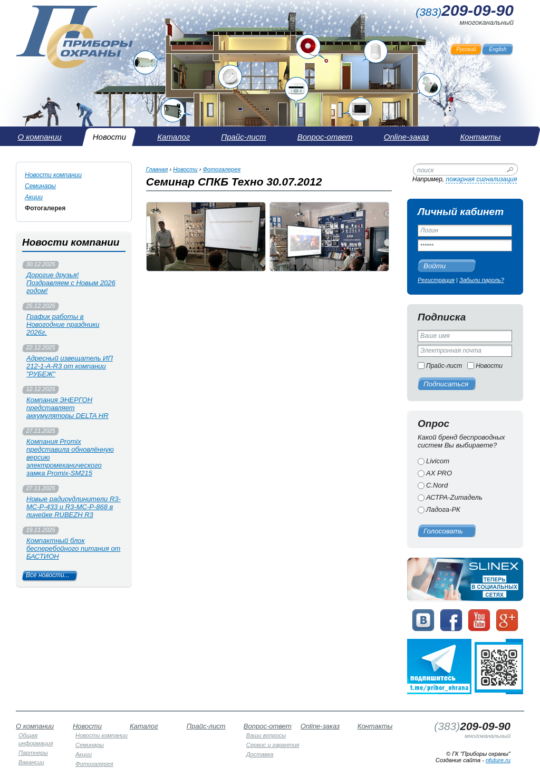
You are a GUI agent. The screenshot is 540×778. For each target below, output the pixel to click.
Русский (466, 49)
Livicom (437, 461)
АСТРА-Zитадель (454, 497)
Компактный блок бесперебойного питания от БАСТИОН (73, 548)
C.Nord (437, 485)
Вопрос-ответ (268, 726)
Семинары (40, 186)
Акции (34, 197)
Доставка (260, 754)
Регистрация (436, 280)
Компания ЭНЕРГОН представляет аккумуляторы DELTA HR (67, 408)
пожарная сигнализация (481, 179)
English (498, 49)
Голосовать (443, 531)
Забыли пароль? (481, 280)
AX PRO (439, 473)
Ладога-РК (443, 509)
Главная (157, 169)
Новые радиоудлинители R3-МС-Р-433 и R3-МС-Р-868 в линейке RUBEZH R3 (73, 507)
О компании (35, 726)
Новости (489, 365)
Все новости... (48, 575)
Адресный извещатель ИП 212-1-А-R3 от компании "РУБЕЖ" (69, 366)
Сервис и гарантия (273, 745)
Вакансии (31, 762)
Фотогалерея (45, 208)
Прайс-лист (444, 365)
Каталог (144, 726)
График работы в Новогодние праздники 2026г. (63, 324)
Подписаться (445, 384)
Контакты (375, 726)
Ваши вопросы (266, 735)
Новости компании (53, 175)
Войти (434, 266)
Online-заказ (320, 726)
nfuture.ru (498, 760)
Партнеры (33, 753)
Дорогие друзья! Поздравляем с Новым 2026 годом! (70, 283)
